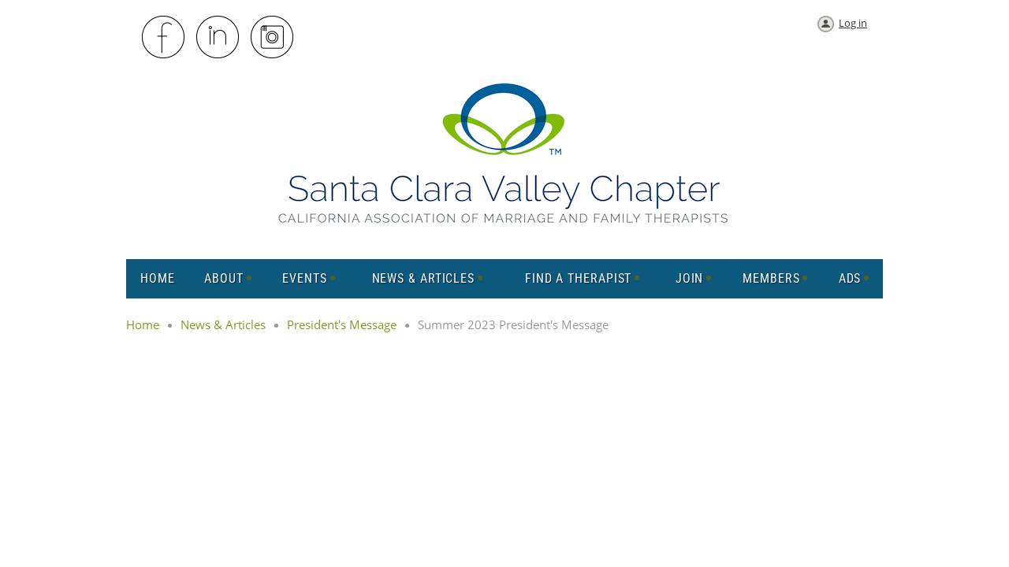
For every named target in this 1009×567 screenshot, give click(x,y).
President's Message (342, 324)
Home (142, 324)
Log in (853, 23)
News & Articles (223, 324)
